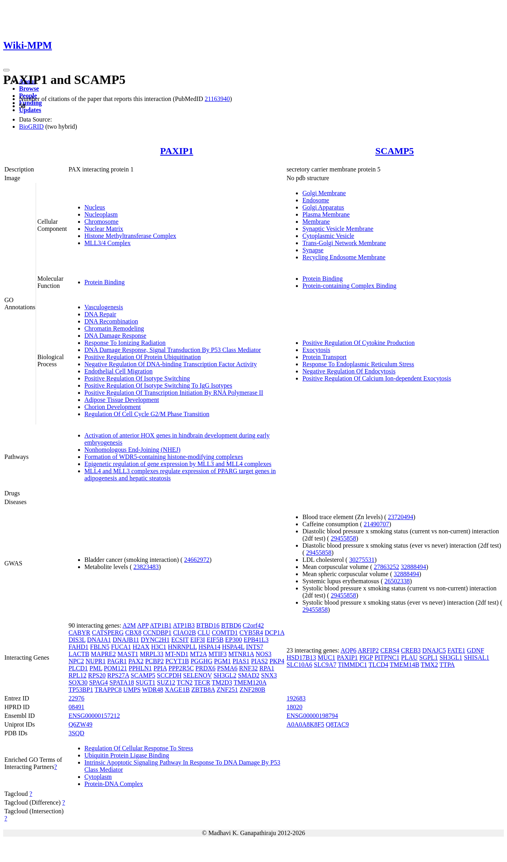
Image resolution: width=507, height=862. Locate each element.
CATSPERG (108, 632)
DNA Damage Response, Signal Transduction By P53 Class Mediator (172, 349)
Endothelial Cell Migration (118, 371)
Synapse (312, 250)
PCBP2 (154, 661)
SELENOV (197, 675)
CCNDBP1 (157, 632)
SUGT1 (146, 682)
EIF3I (197, 639)
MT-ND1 (177, 654)
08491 (76, 707)
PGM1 (222, 661)
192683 (295, 698)
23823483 (146, 566)
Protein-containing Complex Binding (349, 285)
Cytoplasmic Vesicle (328, 235)
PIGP (366, 657)
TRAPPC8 (108, 689)
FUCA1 (121, 646)
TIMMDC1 (352, 664)
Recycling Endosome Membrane (343, 257)
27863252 (386, 566)
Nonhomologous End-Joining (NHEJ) (132, 449)
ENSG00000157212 (94, 715)
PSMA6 (227, 668)
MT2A (198, 654)
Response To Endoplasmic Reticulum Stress (358, 364)
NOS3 (263, 654)
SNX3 (269, 675)
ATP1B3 (183, 625)
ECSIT (180, 639)
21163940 (217, 98)
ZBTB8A (203, 689)
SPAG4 (98, 682)
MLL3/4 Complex (107, 243)
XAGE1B (177, 689)
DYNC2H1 (155, 639)
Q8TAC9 (337, 724)
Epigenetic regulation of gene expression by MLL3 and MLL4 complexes (177, 463)
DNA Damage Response (115, 335)
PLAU (409, 657)
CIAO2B (184, 632)
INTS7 (254, 646)
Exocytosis (316, 349)
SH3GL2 (224, 675)
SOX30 (78, 682)
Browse (29, 88)
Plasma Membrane (326, 214)
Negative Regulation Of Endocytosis (348, 371)
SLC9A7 (325, 664)
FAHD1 (78, 646)
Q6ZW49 (80, 724)
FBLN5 (99, 646)
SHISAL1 (476, 657)
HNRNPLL (182, 646)
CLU (204, 632)
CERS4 (389, 650)
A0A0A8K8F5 (305, 724)
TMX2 (429, 664)
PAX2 (136, 661)
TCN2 (185, 682)
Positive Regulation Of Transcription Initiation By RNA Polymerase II (173, 392)
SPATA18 (121, 682)
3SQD (76, 733)
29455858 (343, 538)
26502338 (397, 581)
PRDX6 (205, 668)
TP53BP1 (81, 689)
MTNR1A (241, 654)
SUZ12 (166, 682)
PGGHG (201, 661)
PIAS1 (241, 661)
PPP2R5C (181, 668)
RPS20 (96, 675)
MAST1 (127, 654)
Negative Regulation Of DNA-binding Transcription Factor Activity (170, 364)
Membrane (316, 221)
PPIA (160, 668)
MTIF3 (217, 654)
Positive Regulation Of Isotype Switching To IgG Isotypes (158, 385)
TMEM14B (404, 664)
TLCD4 (378, 664)
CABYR (79, 632)
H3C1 (158, 646)
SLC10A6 (299, 664)
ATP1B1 (161, 625)
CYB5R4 (251, 632)
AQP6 (348, 650)
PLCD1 (78, 668)
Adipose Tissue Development (121, 399)
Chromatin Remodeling (114, 328)
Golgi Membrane (324, 193)
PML (96, 668)
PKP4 (276, 661)
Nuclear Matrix (103, 228)
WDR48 (152, 689)
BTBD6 (231, 625)
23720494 (400, 517)
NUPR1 (96, 661)
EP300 (233, 639)
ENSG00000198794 (312, 715)
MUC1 (326, 657)
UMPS (132, 689)
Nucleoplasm (101, 214)
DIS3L (77, 639)
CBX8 (133, 632)
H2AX (141, 646)
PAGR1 (117, 661)
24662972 (197, 559)
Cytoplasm (98, 776)
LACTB (79, 654)
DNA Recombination (111, 321)
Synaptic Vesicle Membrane (337, 228)
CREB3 (411, 650)
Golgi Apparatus (323, 207)
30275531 (361, 559)
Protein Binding (104, 282)
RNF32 (248, 668)
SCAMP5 (394, 151)
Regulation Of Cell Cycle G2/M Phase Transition (147, 414)
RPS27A (118, 675)
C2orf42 (253, 625)
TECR (202, 682)
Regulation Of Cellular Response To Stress (138, 748)
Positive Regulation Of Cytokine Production (358, 342)
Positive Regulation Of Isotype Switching (137, 378)
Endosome (315, 200)
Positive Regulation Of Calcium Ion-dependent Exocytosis (376, 378)
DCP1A (274, 632)
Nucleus (94, 207)
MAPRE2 (103, 654)
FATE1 (456, 650)
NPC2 (76, 661)
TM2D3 (222, 682)
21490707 (376, 524)
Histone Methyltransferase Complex (130, 235)
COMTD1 (225, 632)
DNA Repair (100, 314)
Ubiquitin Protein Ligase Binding (126, 755)
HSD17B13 (301, 657)
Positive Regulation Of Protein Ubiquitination (142, 357)
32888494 (413, 566)
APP (143, 625)
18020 (294, 707)
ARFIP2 (368, 650)
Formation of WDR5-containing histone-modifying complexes (163, 456)
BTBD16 (207, 625)
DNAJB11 (125, 639)
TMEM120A (250, 682)
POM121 (115, 668)
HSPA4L (233, 646)
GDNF (475, 650)
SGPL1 (428, 657)
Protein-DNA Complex (113, 783)
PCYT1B (177, 661)
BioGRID (31, 126)
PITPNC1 (386, 657)
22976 (76, 698)
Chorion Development (112, 406)
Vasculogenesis (103, 307)
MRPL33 (152, 654)
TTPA (447, 664)
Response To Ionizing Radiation (125, 342)
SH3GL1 (450, 657)
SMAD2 (248, 675)
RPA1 (266, 668)
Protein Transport (324, 357)
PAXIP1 (176, 151)
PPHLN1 (140, 668)
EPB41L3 (256, 639)
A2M (129, 625)
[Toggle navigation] (6, 70)
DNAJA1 (99, 639)
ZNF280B (252, 689)
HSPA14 (209, 646)
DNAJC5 (434, 650)
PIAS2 (259, 661)
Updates (30, 110)
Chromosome (101, 221)
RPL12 (77, 675)
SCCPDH (169, 675)
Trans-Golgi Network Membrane (344, 243)
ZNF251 (227, 689)
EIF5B (215, 639)
